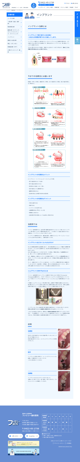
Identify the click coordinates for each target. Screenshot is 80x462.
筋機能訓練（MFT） (13, 47)
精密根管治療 (11, 27)
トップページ (41, 7)
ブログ (76, 7)
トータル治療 (11, 18)
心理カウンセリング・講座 (14, 51)
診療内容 (57, 7)
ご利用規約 (68, 443)
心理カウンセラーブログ (65, 441)
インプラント (11, 37)
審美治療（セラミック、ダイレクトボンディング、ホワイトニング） (14, 32)
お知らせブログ (54, 441)
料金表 (71, 7)
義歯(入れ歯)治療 (12, 40)
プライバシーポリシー (59, 443)
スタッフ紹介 (49, 7)
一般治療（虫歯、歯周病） (13, 22)
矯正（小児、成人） (13, 43)
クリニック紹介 (64, 7)
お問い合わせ (75, 3)
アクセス (68, 3)
